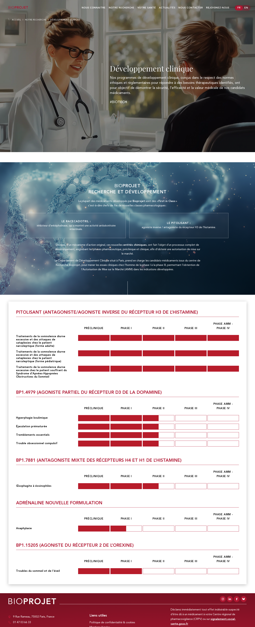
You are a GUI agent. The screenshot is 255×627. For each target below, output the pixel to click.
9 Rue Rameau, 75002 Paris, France (31, 617)
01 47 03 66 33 (19, 622)
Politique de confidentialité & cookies (112, 622)
